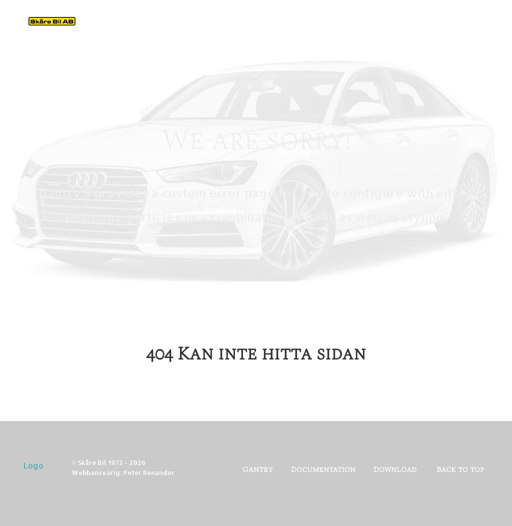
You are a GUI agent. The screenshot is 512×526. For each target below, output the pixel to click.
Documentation (323, 470)
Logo (34, 465)
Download (395, 470)
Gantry (257, 470)
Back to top (460, 470)
